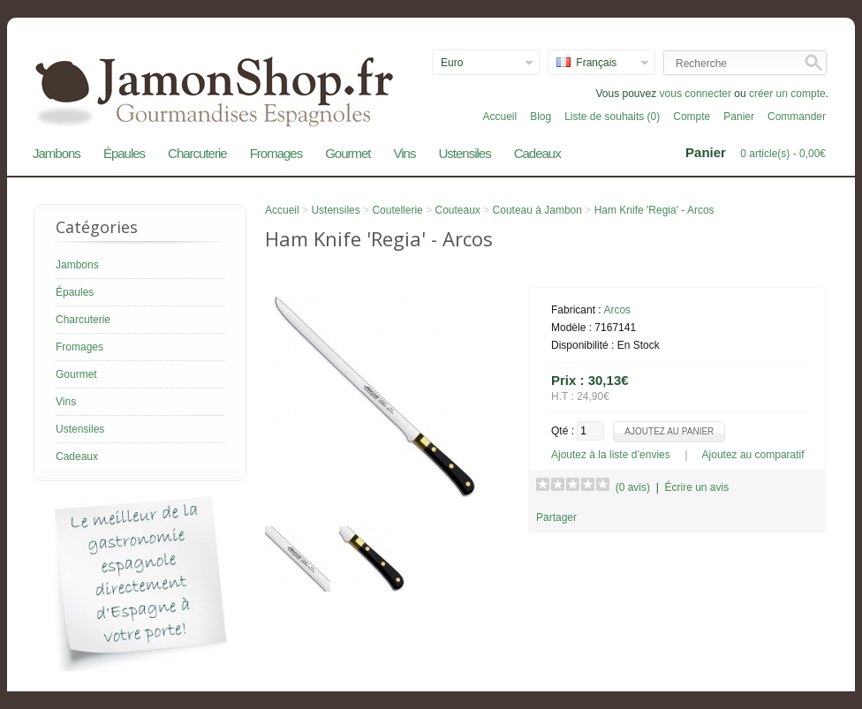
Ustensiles (464, 153)
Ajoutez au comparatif (753, 455)
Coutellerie (397, 210)
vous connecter (695, 93)
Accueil (499, 116)
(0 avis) (633, 487)
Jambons (56, 153)
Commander (796, 116)
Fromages (276, 153)
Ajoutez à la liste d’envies (610, 455)
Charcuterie (197, 153)
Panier (738, 116)
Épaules (124, 153)
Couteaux (457, 210)
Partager (556, 517)
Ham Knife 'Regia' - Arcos (654, 210)
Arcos (617, 310)
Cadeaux (537, 153)
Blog (540, 116)
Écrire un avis (696, 487)
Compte (691, 116)
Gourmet (347, 153)
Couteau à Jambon (537, 210)
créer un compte (787, 93)
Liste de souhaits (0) (612, 116)
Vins (405, 153)
